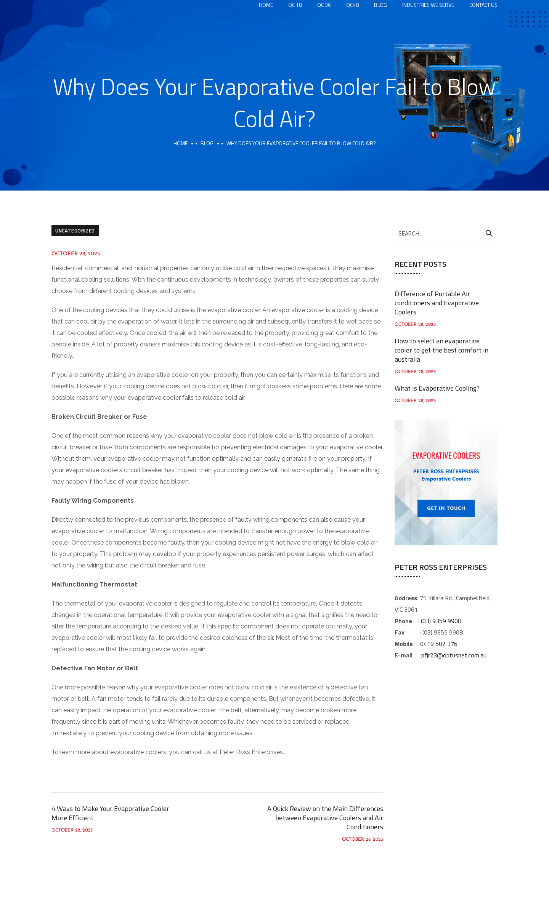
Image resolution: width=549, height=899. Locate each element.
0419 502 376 (439, 643)
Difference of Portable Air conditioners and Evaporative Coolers (437, 302)
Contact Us (483, 5)
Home (266, 5)
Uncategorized (75, 230)
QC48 (352, 5)
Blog (380, 5)
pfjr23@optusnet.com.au (453, 655)
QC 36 (324, 5)
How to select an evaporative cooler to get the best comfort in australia (441, 350)
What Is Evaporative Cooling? (437, 388)
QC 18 (295, 5)
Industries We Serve (428, 5)
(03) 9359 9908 (441, 620)
